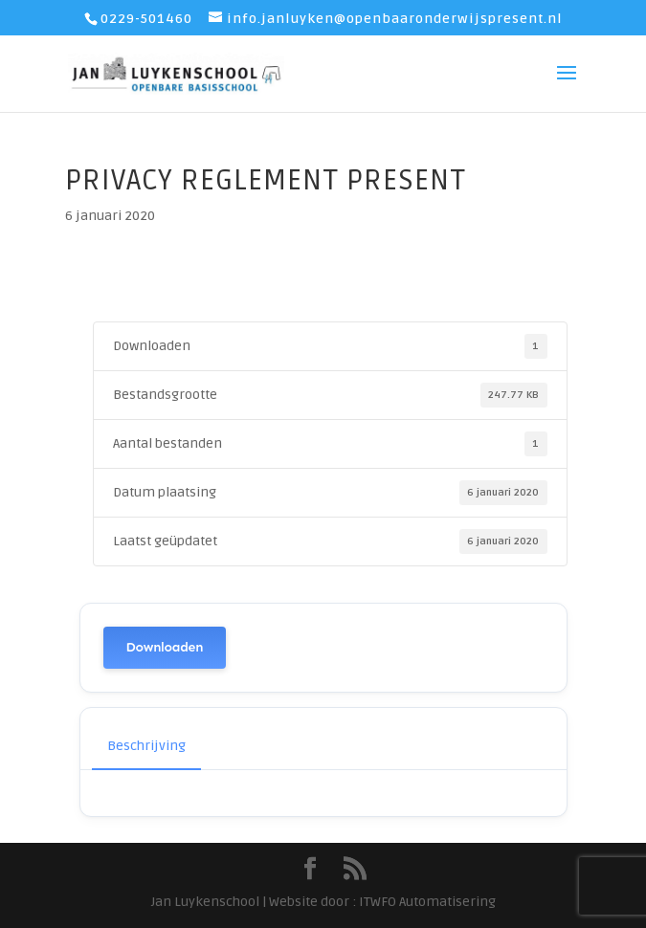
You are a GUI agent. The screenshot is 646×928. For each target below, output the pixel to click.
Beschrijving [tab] (146, 746)
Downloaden (165, 647)
